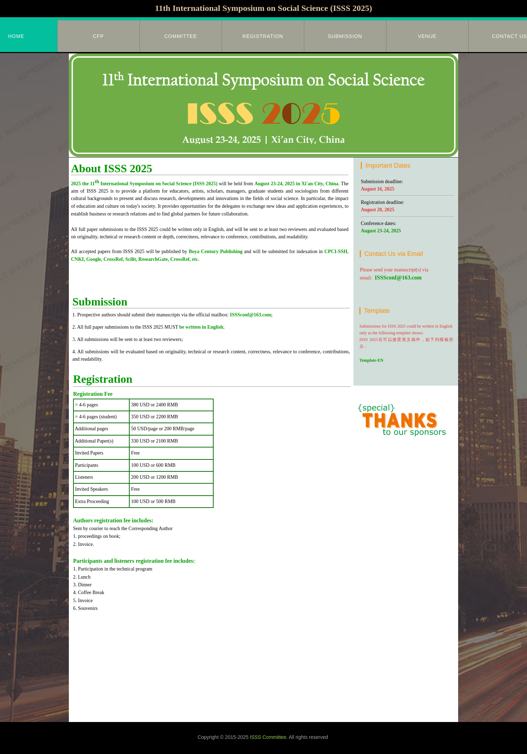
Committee (180, 36)
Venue (427, 36)
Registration (262, 36)
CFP (98, 36)
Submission (345, 36)
